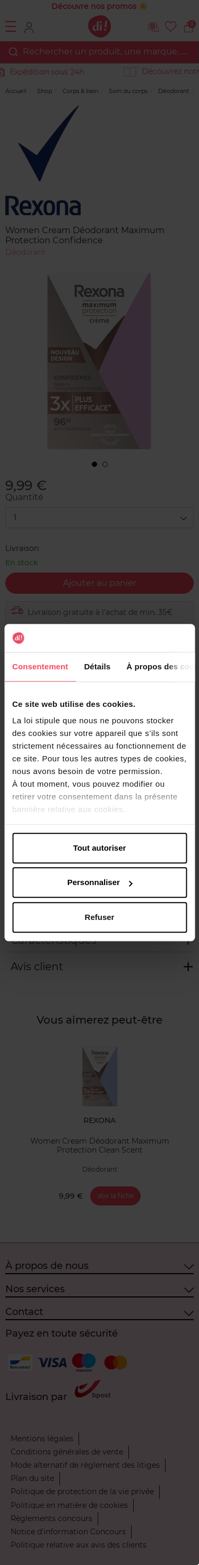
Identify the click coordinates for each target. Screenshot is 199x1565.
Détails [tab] (97, 666)
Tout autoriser (99, 847)
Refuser (100, 917)
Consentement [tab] (40, 666)
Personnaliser (100, 882)
